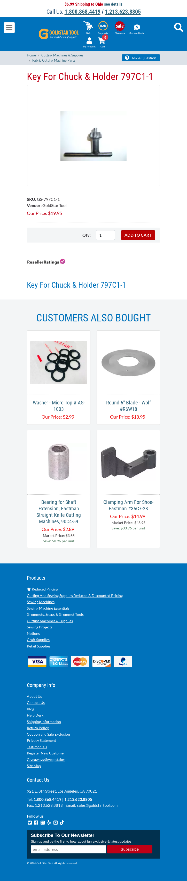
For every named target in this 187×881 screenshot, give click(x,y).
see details (113, 4)
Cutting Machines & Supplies (50, 621)
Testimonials (37, 747)
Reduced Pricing (42, 589)
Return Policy (38, 728)
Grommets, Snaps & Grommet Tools (55, 614)
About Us (34, 696)
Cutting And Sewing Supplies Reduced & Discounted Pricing (75, 595)
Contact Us (36, 702)
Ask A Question (140, 57)
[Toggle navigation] (9, 27)
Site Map (34, 765)
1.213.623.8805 (123, 12)
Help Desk (35, 715)
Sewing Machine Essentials (48, 608)
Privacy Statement (41, 740)
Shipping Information (44, 721)
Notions (33, 633)
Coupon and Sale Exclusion (48, 734)
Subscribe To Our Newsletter (62, 835)
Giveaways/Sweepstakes (46, 759)
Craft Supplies (38, 639)
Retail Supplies (38, 646)
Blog (30, 709)
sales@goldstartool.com (97, 805)
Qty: (86, 234)
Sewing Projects (39, 627)
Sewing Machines (40, 602)
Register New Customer (46, 753)
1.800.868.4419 (82, 12)
